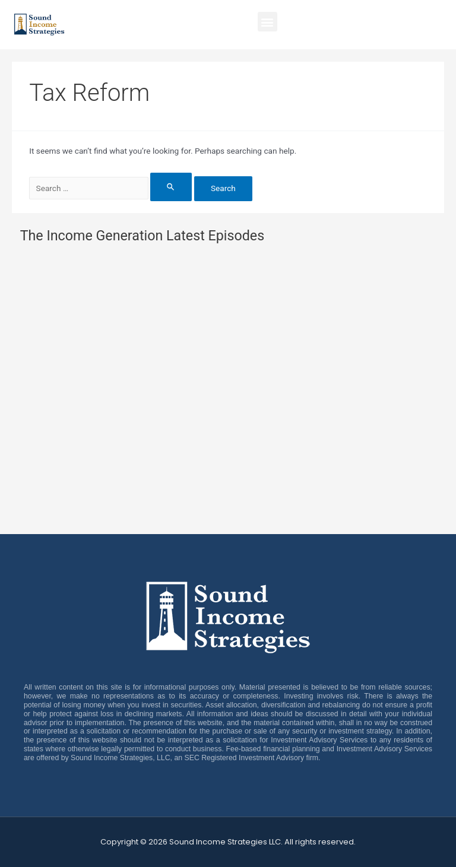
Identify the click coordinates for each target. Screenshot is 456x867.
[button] (267, 21)
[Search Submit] (171, 187)
